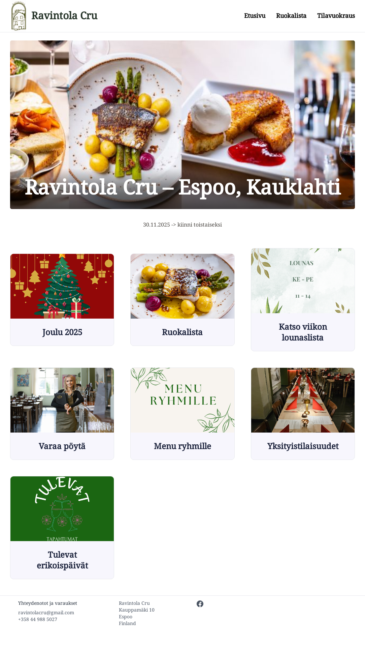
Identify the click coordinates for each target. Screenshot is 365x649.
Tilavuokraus (336, 15)
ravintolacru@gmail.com (46, 612)
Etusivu (254, 15)
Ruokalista (291, 15)
